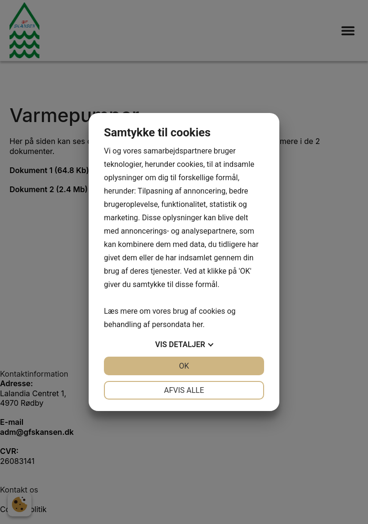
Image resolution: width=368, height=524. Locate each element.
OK (184, 365)
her (197, 324)
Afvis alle (184, 390)
